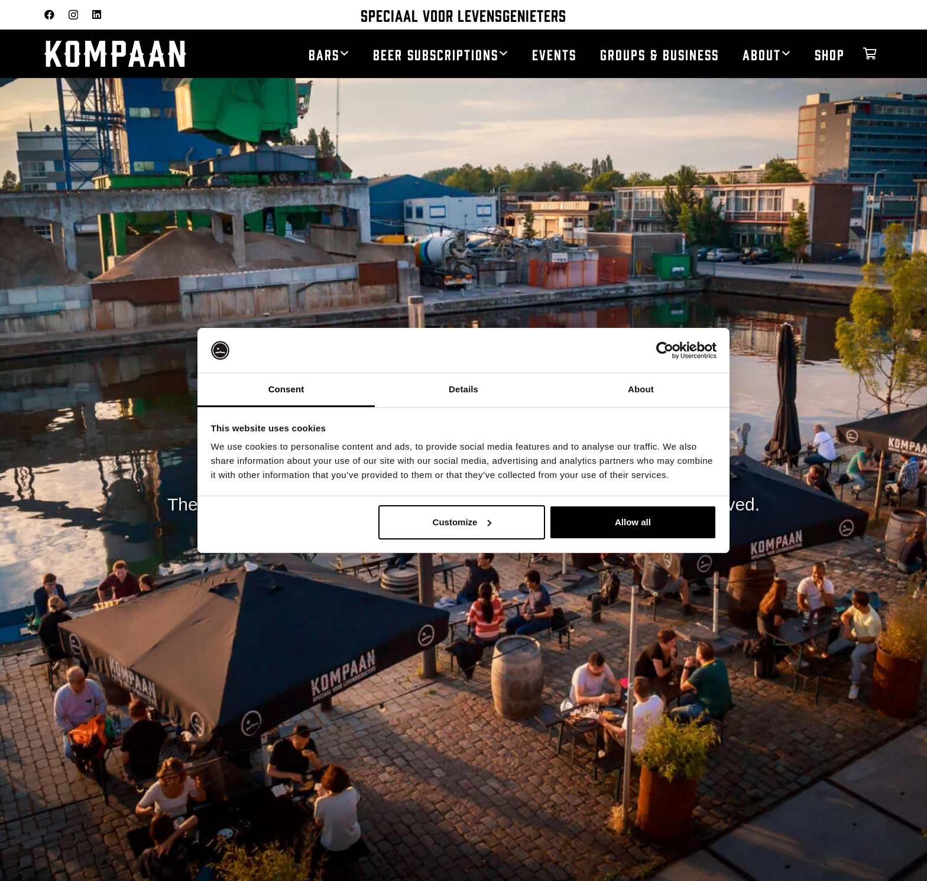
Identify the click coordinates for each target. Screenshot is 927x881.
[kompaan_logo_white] (139, 54)
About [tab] (641, 389)
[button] (344, 54)
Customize (462, 522)
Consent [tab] (286, 389)
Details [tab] (463, 389)
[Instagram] (73, 15)
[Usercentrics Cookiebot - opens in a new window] (665, 350)
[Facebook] (49, 14)
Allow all (633, 522)
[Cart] (870, 54)
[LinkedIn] (96, 14)
